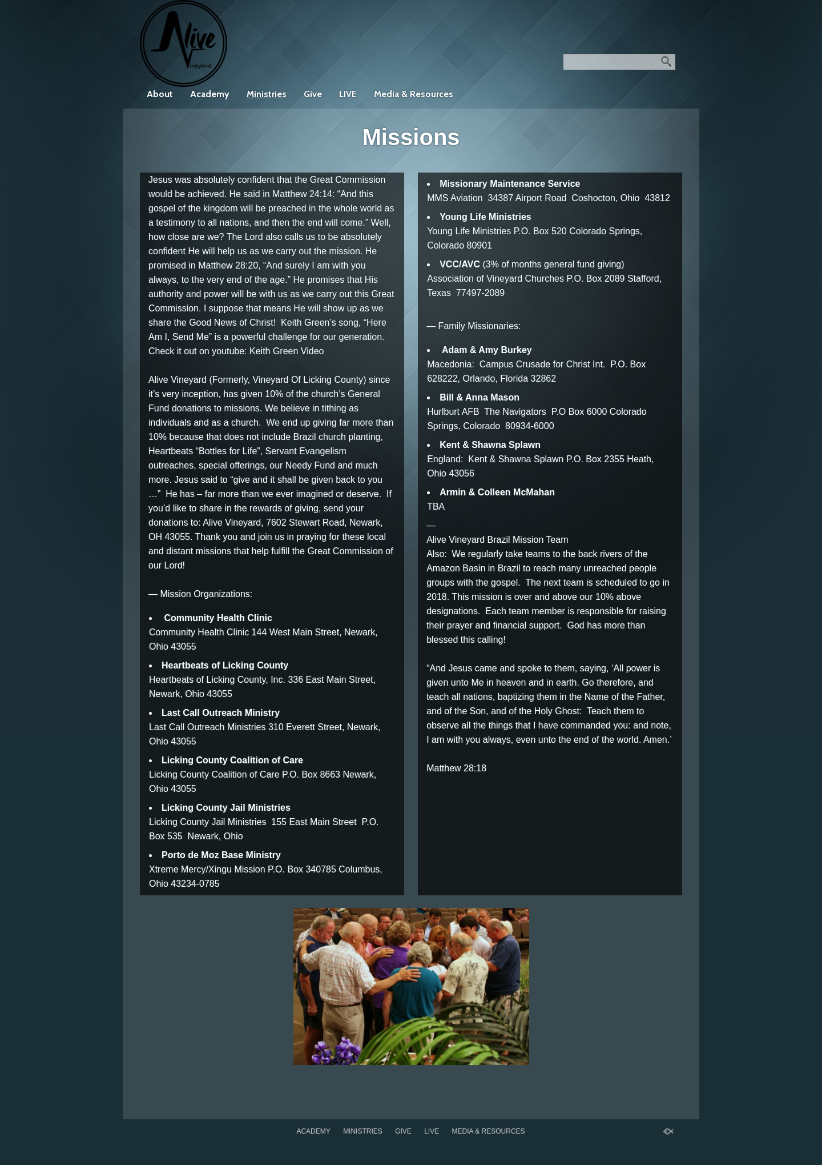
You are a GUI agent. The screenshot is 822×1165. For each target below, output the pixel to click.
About (160, 94)
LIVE (348, 94)
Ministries (267, 94)
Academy (209, 94)
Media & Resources (413, 94)
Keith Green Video (286, 351)
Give (313, 94)
